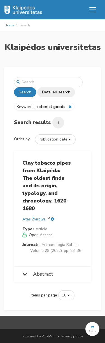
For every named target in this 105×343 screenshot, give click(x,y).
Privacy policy (72, 336)
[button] (92, 329)
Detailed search (56, 92)
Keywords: (41, 106)
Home (9, 25)
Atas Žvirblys (34, 219)
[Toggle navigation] (93, 9)
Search (25, 92)
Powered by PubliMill (39, 336)
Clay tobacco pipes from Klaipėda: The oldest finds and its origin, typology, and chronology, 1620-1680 (46, 186)
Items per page (44, 295)
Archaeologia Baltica (60, 244)
